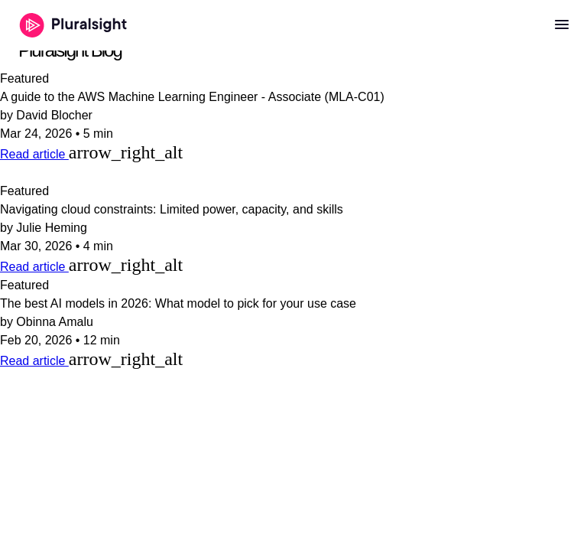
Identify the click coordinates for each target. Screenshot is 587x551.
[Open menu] (562, 25)
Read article (34, 154)
